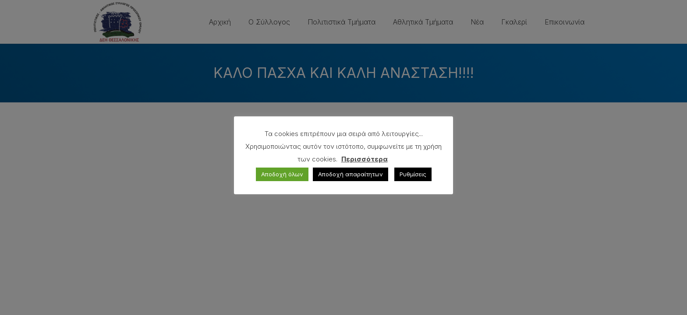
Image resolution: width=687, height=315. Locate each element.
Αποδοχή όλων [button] (282, 174)
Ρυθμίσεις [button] (413, 174)
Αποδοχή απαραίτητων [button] (350, 174)
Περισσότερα (364, 159)
